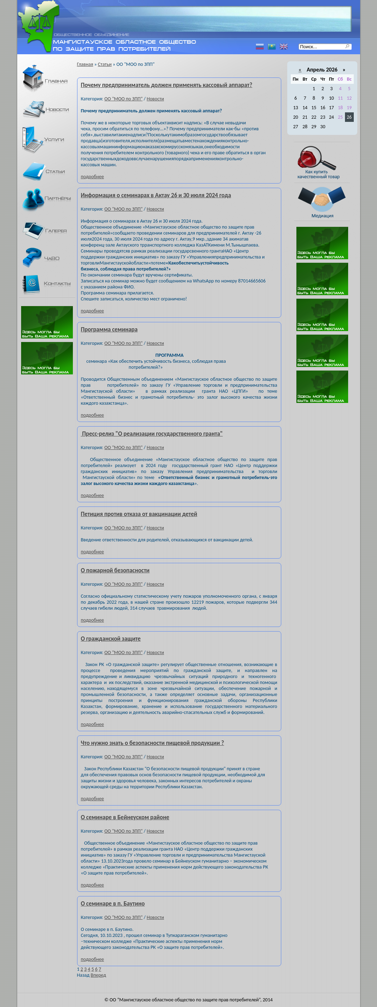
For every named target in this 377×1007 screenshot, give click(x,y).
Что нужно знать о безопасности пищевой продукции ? (152, 743)
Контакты (50, 285)
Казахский (272, 46)
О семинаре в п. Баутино (113, 903)
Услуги (50, 140)
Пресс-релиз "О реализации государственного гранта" (152, 433)
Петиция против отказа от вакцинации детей (139, 514)
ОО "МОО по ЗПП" (124, 99)
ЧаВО (50, 257)
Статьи (50, 171)
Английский (283, 46)
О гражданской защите (111, 638)
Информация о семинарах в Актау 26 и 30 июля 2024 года (156, 195)
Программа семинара (109, 329)
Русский (260, 46)
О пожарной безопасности (115, 570)
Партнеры (50, 201)
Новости (50, 109)
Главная (50, 79)
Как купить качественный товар (325, 162)
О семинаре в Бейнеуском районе (125, 817)
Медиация (325, 202)
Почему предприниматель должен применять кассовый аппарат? (166, 85)
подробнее (92, 177)
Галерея (50, 231)
